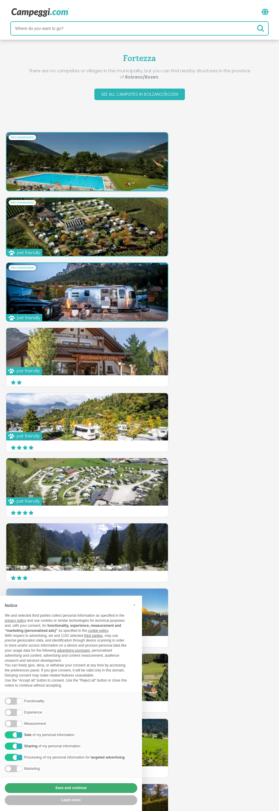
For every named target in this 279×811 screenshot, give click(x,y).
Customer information (161, 772)
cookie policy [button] (98, 631)
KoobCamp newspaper (150, 737)
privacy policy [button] (15, 620)
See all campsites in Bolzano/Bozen (139, 94)
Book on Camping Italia (185, 762)
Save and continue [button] (71, 788)
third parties (93, 636)
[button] (134, 605)
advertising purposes (73, 650)
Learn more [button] (70, 800)
